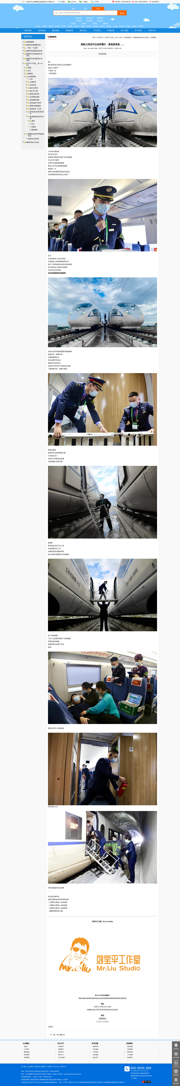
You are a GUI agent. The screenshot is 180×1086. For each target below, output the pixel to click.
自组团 (73, 23)
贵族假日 (100, 21)
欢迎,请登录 (155, 2)
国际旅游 (89, 18)
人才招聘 (130, 1055)
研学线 (51, 26)
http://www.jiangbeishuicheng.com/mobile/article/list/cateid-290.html (103, 998)
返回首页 (28, 30)
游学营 (63, 26)
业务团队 (95, 1055)
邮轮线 (95, 26)
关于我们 (138, 30)
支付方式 (56, 1066)
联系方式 (63, 1066)
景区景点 (83, 30)
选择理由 (27, 1057)
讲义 (32, 124)
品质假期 (89, 21)
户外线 (115, 26)
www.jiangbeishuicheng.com (72, 1074)
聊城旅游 (100, 18)
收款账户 (61, 1046)
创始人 (26, 1046)
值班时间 (95, 1046)
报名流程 (130, 1046)
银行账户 (61, 1052)
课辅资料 (34, 130)
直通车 (94, 23)
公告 (31, 79)
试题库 (33, 127)
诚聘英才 (43, 1066)
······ (25, 1060)
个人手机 (96, 2)
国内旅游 (78, 18)
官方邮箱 (95, 1049)
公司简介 (27, 1049)
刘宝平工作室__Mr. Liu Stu (113, 37)
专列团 (70, 26)
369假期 (79, 21)
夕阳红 (44, 26)
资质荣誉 (27, 1055)
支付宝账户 (61, 1057)
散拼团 (84, 23)
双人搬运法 (61, 1035)
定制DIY (50, 1066)
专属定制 (110, 30)
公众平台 (73, 2)
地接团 (105, 23)
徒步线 (134, 26)
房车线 (121, 26)
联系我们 (130, 1057)
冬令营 (76, 26)
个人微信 (84, 2)
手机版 (63, 2)
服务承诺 (130, 1052)
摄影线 (108, 26)
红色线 (127, 26)
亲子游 (38, 26)
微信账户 (61, 1049)
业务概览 (130, 1049)
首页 (93, 37)
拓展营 (140, 26)
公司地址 (95, 1052)
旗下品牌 (124, 30)
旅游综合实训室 (33, 139)
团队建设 (27, 1052)
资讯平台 (152, 30)
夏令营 (89, 26)
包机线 (83, 26)
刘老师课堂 (127, 37)
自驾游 (57, 26)
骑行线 (102, 26)
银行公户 (61, 1055)
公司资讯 (97, 30)
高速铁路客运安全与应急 (141, 37)
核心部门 (95, 1057)
